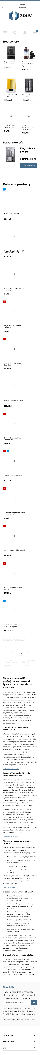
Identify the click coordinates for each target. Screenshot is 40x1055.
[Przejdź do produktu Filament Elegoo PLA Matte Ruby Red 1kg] (14, 498)
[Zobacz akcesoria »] (10, 887)
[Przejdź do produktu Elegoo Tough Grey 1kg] (14, 461)
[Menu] (5, 33)
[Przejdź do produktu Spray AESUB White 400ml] (14, 536)
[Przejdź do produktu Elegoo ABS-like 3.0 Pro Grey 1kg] (14, 349)
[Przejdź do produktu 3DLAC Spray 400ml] (14, 199)
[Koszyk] (35, 32)
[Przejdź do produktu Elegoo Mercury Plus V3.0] (14, 386)
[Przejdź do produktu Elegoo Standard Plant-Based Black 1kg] (14, 424)
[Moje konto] (25, 32)
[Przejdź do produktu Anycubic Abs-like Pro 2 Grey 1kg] (14, 311)
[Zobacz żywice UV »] (10, 837)
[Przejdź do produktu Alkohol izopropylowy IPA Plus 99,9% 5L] (14, 274)
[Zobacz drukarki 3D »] (11, 769)
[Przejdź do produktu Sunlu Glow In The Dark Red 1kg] (14, 573)
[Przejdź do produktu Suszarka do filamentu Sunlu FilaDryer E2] (14, 610)
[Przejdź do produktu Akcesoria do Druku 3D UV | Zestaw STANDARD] (14, 237)
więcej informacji (28, 165)
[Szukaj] (15, 32)
